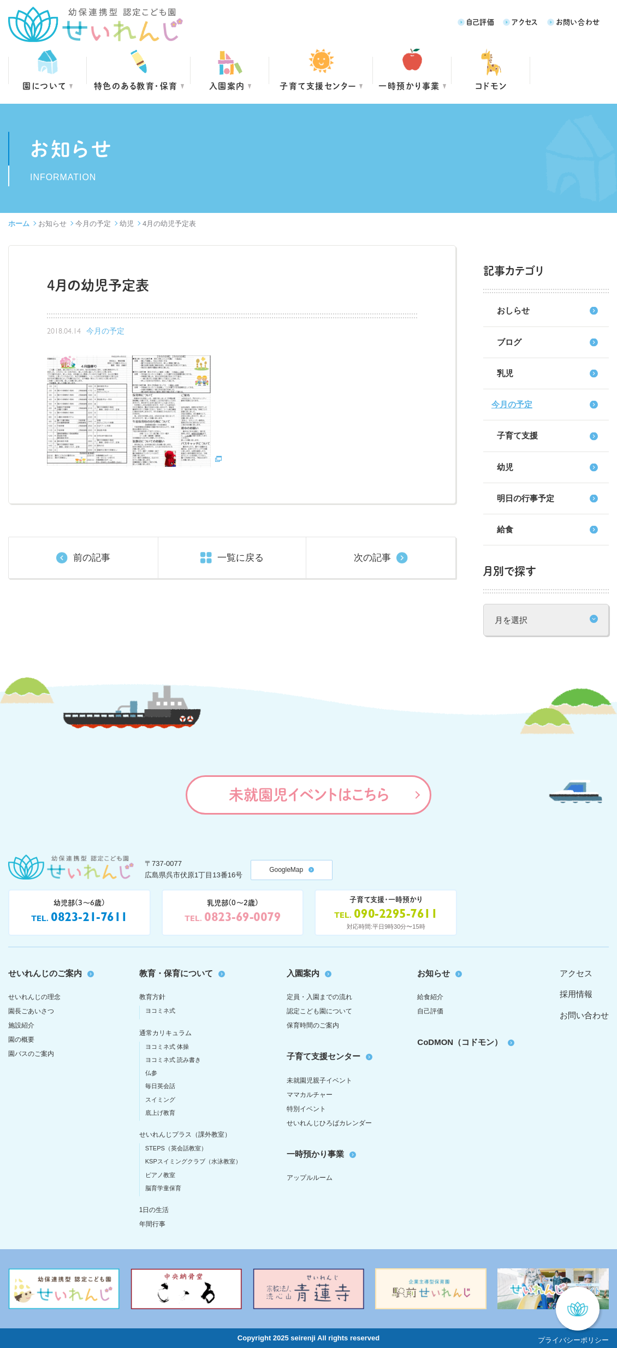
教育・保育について (176, 973)
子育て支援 (517, 435)
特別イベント (306, 1109)
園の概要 (21, 1039)
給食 (505, 529)
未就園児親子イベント (319, 1080)
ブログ (509, 342)
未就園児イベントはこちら (309, 794)
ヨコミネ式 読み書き (173, 1059)
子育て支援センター (318, 85)
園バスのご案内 (31, 1054)
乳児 (505, 373)
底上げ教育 (160, 1112)
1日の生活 (154, 1210)
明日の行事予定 (525, 498)
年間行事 (152, 1224)
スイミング (160, 1099)
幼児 (127, 223)
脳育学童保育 (163, 1188)
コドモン (491, 85)
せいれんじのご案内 (45, 973)
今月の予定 (93, 223)
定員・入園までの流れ (319, 997)
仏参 (151, 1073)
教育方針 (152, 997)
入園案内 (227, 85)
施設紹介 (21, 1025)
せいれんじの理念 (34, 997)
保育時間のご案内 (313, 1025)
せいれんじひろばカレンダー (329, 1123)
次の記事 (372, 558)
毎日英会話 (160, 1086)
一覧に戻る (240, 558)
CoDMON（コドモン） (459, 1042)
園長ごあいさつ (31, 1011)
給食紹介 (430, 997)
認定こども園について (319, 1011)
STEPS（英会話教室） (176, 1148)
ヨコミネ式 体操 (167, 1046)
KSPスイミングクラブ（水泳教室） (193, 1161)
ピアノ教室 (160, 1175)
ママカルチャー (310, 1094)
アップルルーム (310, 1177)
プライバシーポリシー (573, 1340)
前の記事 (91, 558)
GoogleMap (286, 870)
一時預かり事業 (315, 1154)
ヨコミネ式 (160, 1010)
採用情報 (576, 994)
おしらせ (513, 310)
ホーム (18, 223)
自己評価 (480, 21)
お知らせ (52, 223)
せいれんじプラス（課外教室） (185, 1134)
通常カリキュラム (165, 1033)
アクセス (525, 21)
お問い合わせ (578, 21)
